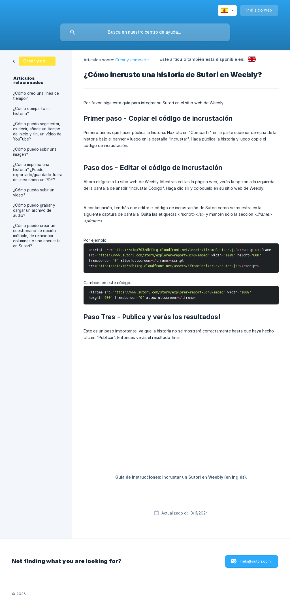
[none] (227, 10)
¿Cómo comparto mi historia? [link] (31, 111)
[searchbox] (145, 32)
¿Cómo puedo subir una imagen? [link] (35, 152)
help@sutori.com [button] (255, 561)
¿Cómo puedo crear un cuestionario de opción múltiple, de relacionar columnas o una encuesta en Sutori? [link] (37, 235)
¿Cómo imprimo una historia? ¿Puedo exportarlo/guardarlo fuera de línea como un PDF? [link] (37, 172)
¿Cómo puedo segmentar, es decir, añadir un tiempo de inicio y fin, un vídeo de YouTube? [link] (37, 131)
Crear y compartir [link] (132, 59)
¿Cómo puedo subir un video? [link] (33, 192)
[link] (34, 60)
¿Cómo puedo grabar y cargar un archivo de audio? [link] (34, 210)
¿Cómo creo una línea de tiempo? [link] (36, 96)
